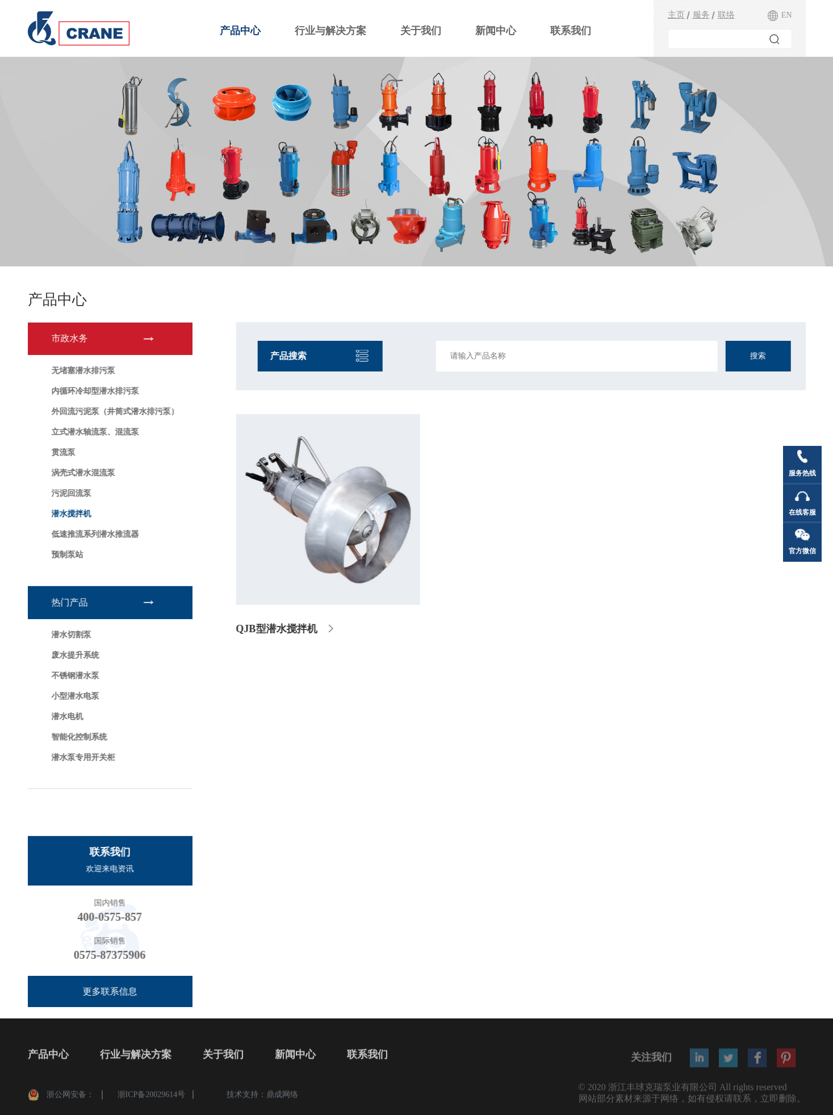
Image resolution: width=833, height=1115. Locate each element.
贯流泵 (61, 452)
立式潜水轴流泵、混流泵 (93, 432)
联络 (726, 14)
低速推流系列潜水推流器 (93, 534)
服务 (701, 14)
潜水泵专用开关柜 (81, 757)
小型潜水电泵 (73, 696)
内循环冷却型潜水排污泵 (93, 391)
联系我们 (570, 30)
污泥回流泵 (69, 493)
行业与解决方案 (330, 30)
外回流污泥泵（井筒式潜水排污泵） (113, 411)
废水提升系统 (73, 655)
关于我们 (420, 30)
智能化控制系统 (77, 737)
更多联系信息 (108, 991)
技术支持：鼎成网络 (262, 1097)
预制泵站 (65, 554)
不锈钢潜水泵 (73, 675)
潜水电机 (65, 716)
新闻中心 (495, 30)
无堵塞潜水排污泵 (81, 370)
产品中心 (240, 30)
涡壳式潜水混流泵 (81, 473)
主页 (676, 14)
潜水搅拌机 (69, 514)
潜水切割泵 (69, 634)
